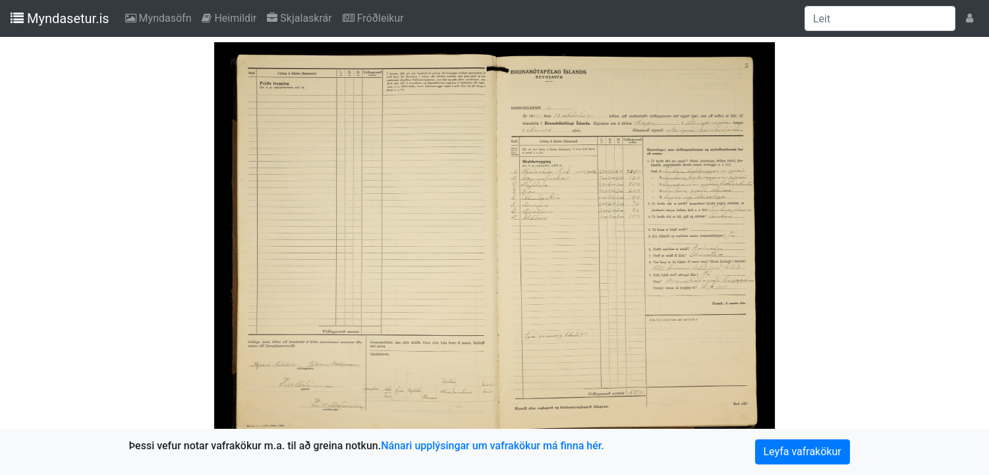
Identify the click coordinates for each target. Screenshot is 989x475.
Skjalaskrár (302, 17)
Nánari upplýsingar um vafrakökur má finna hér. (492, 445)
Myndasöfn (161, 17)
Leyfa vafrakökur (802, 451)
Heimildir (232, 17)
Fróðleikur (376, 17)
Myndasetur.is (60, 18)
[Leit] (880, 18)
